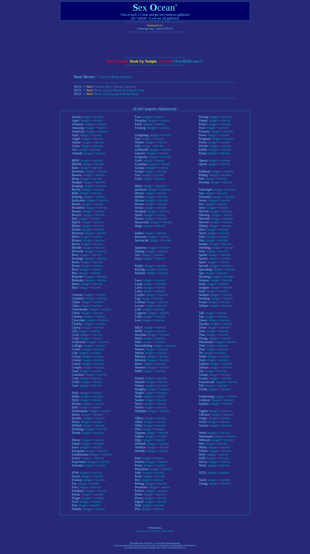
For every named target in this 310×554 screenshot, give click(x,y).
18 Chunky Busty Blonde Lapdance (109, 86)
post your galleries (145, 530)
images (86, 117)
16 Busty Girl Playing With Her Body (110, 94)
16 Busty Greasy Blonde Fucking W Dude (113, 90)
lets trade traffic (165, 530)
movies (98, 117)
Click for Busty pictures (114, 77)
